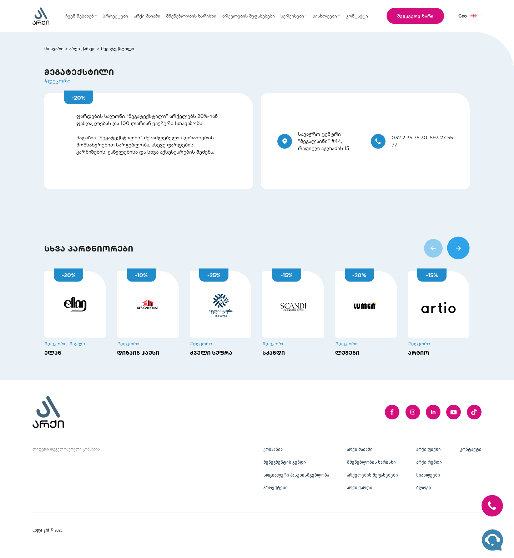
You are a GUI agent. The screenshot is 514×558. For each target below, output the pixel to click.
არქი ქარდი (82, 48)
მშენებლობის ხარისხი (371, 462)
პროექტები (275, 487)
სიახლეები (428, 475)
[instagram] (412, 412)
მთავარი (54, 48)
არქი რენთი (429, 462)
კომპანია (273, 449)
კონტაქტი (471, 449)
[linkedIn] (433, 412)
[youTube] (453, 412)
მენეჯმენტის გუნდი (284, 462)
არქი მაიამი (360, 449)
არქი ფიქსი (428, 449)
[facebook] (392, 412)
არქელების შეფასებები (372, 475)
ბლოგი (423, 487)
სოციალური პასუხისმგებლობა (296, 475)
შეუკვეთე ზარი (415, 15)
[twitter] (474, 412)
